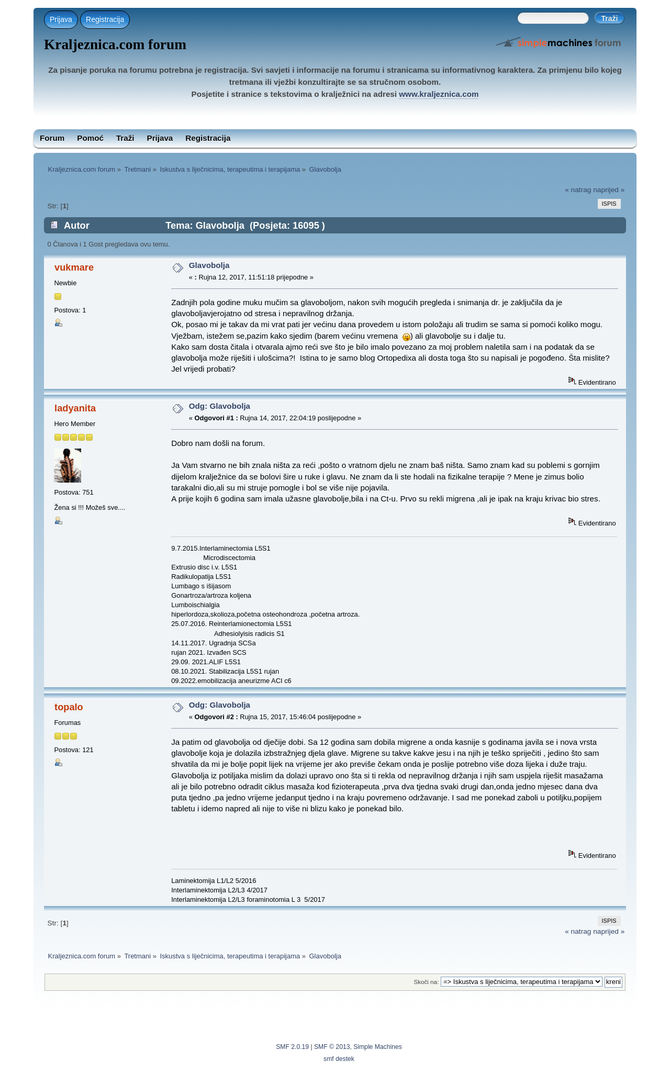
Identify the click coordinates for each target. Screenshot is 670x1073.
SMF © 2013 (332, 1046)
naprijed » (608, 190)
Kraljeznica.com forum (115, 44)
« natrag (578, 190)
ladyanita (75, 408)
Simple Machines (377, 1046)
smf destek (338, 1059)
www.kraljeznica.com (438, 94)
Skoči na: (426, 981)
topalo (68, 706)
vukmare (74, 267)
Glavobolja (209, 265)
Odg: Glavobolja (219, 405)
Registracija (105, 19)
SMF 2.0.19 (292, 1046)
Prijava (61, 19)
